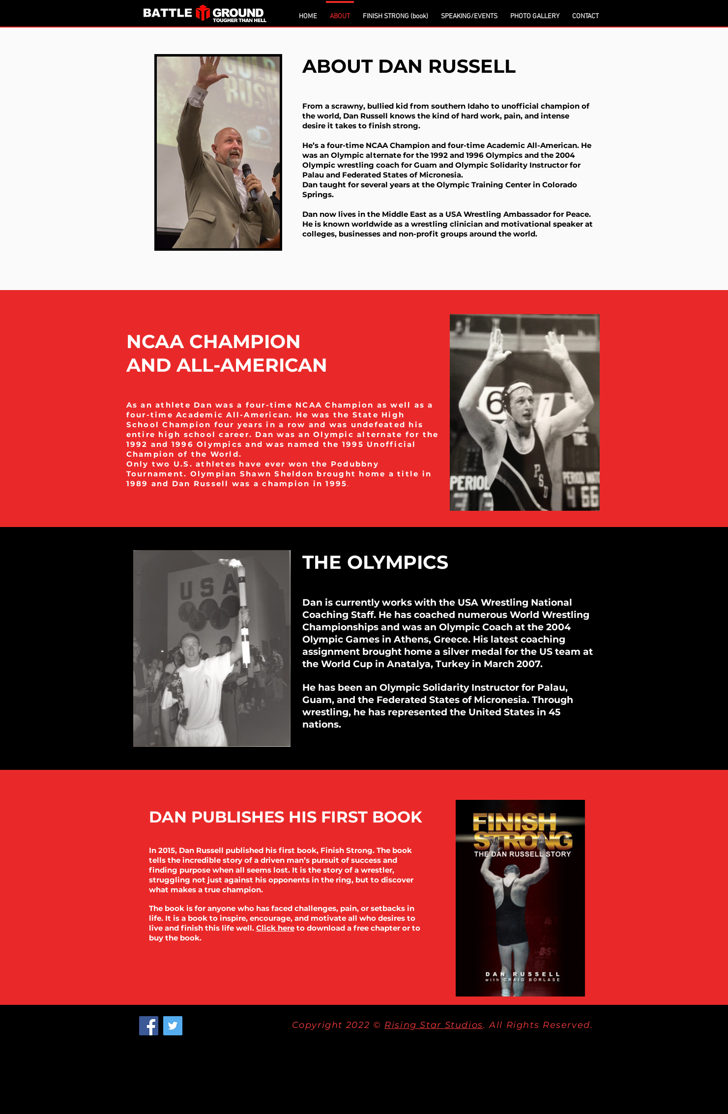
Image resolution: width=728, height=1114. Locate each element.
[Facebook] (148, 1025)
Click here (275, 928)
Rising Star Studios (433, 1025)
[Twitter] (172, 1025)
